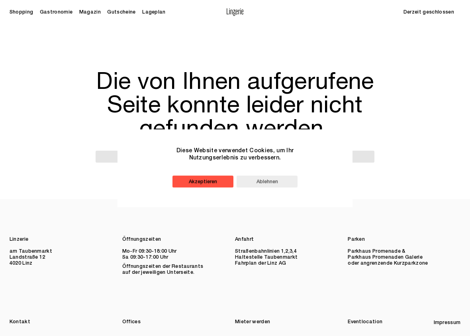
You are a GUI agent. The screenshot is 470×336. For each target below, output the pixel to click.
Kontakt (20, 322)
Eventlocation (365, 322)
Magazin (90, 12)
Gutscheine (121, 12)
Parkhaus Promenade (374, 251)
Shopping (21, 12)
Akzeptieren (203, 181)
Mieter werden (252, 322)
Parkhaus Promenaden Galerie (385, 257)
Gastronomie (56, 12)
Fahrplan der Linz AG (260, 263)
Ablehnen (267, 181)
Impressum (447, 322)
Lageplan (154, 12)
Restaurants (188, 266)
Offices (131, 322)
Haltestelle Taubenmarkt (266, 257)
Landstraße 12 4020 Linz (27, 260)
